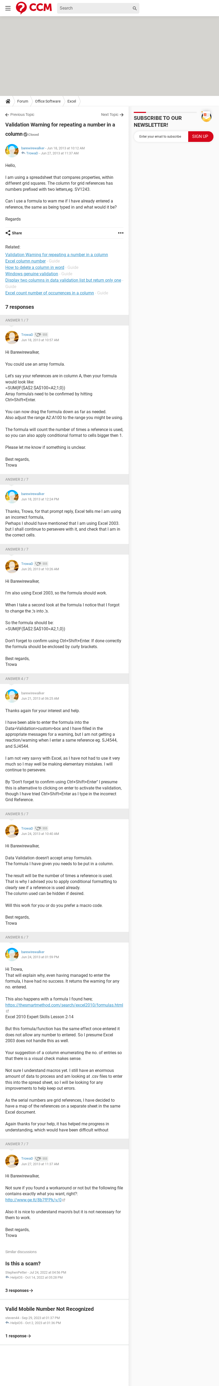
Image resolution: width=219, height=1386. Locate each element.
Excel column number (25, 261)
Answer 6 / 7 (16, 937)
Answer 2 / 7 (16, 479)
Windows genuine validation (31, 273)
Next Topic (109, 114)
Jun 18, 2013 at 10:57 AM (40, 340)
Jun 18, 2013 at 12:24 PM (40, 499)
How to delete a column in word (34, 267)
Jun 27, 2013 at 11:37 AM (60, 153)
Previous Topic (22, 114)
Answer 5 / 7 (16, 814)
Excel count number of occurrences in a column (49, 292)
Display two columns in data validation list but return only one (63, 280)
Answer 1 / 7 (16, 320)
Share (17, 233)
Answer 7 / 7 (16, 1144)
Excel (71, 101)
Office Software (48, 101)
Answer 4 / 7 (16, 679)
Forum (22, 101)
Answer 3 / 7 (16, 549)
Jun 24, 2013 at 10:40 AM (40, 834)
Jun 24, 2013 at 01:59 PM (40, 957)
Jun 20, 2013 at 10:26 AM (40, 569)
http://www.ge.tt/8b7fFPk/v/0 (33, 1199)
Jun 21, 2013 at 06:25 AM (40, 698)
